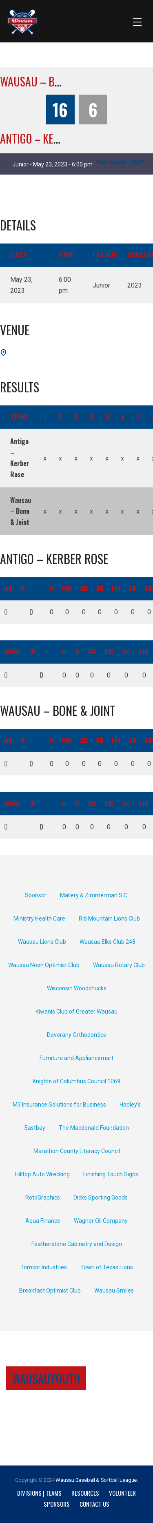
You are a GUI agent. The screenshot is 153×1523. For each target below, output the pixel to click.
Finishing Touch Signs (110, 1174)
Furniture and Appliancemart (76, 1058)
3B (100, 589)
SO (126, 652)
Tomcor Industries (43, 1267)
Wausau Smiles (114, 1290)
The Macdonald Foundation (94, 1128)
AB (8, 589)
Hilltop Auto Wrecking (42, 1174)
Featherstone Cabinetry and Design (76, 1244)
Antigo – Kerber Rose (50, 138)
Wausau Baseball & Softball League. (96, 1480)
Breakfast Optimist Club (50, 1290)
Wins (12, 652)
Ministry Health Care (39, 918)
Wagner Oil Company (101, 1221)
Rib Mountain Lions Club (109, 918)
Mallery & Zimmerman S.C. (94, 895)
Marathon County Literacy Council (76, 1151)
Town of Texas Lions (106, 1267)
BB (109, 652)
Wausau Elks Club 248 (107, 942)
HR (116, 589)
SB (133, 589)
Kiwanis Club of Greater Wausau (76, 1011)
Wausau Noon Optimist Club (44, 965)
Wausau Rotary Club (119, 965)
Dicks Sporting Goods (100, 1197)
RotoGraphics (42, 1197)
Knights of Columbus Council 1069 (76, 1081)
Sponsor (36, 895)
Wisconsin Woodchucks (76, 988)
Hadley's (130, 1104)
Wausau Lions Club (42, 942)
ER (92, 652)
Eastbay (34, 1128)
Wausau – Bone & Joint (53, 81)
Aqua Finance (42, 1221)
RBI (67, 589)
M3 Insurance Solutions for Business (59, 1104)
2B (84, 589)
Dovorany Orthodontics (76, 1035)
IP (33, 652)
